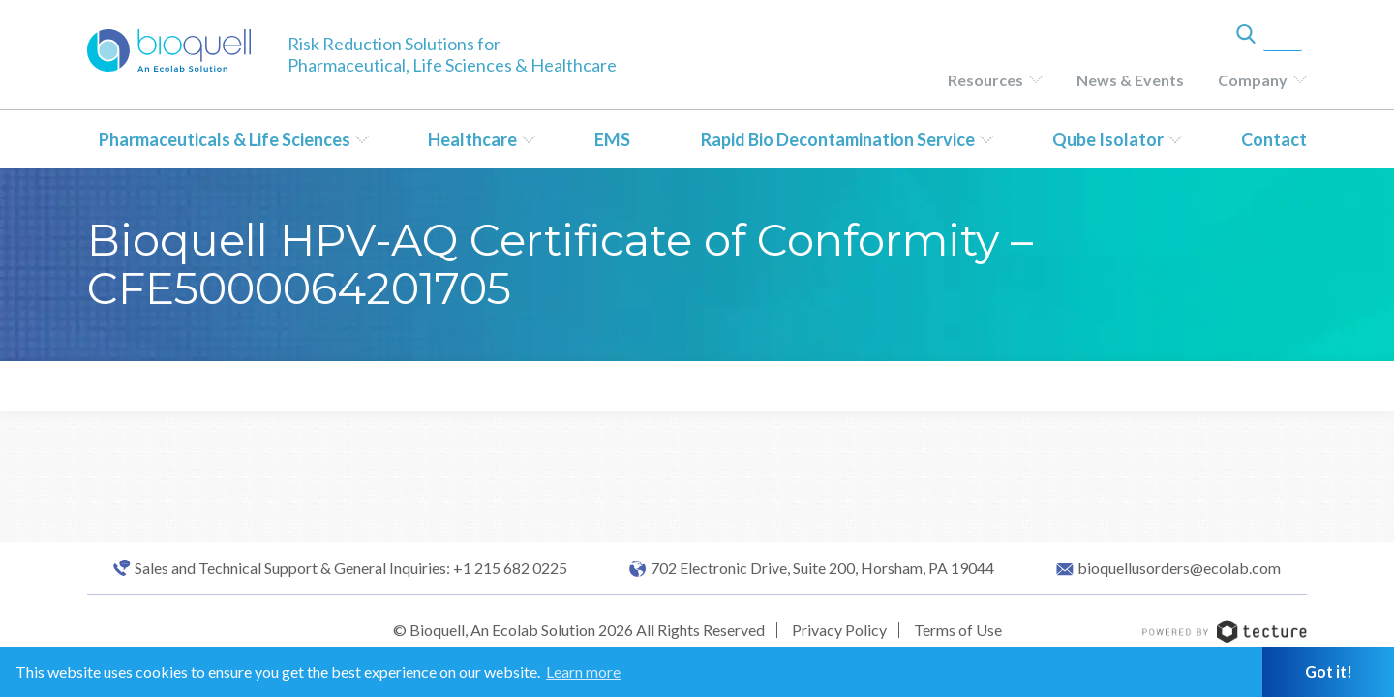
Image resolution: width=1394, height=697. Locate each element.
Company (1253, 80)
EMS (612, 139)
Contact (1274, 139)
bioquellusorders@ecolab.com (1179, 568)
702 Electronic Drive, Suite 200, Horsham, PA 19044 (822, 568)
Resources (985, 80)
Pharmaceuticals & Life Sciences (224, 139)
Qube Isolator (1108, 139)
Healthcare (472, 139)
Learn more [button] (583, 671)
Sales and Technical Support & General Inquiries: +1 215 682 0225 (351, 568)
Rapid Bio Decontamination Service (838, 139)
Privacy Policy (839, 630)
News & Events (1130, 80)
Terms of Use (958, 630)
